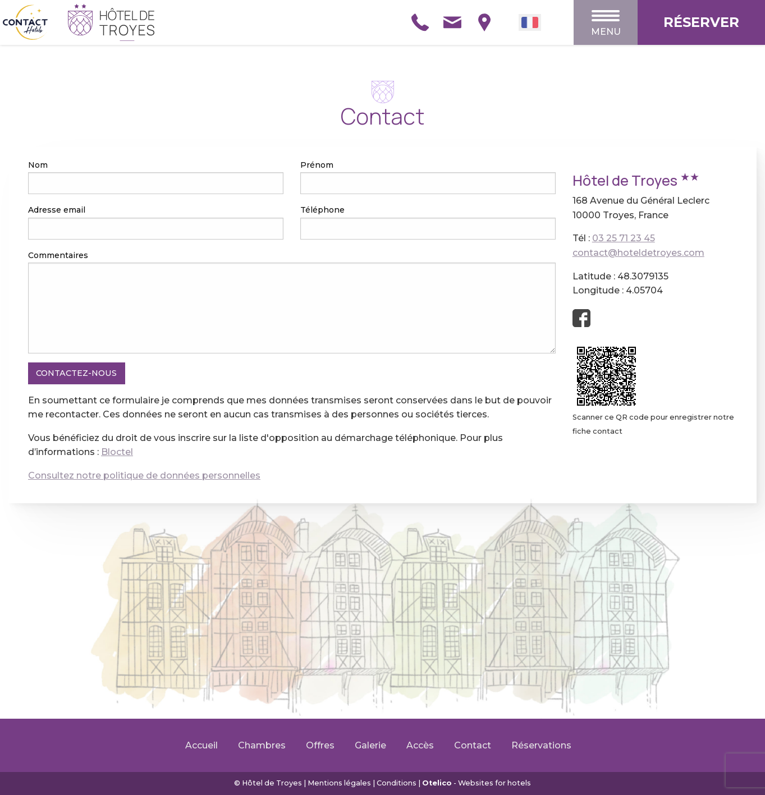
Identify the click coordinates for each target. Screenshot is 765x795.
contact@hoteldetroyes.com (638, 252)
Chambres (262, 745)
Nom (38, 165)
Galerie (370, 745)
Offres (320, 745)
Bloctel (117, 452)
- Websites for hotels (476, 783)
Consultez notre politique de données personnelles (144, 475)
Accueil (201, 745)
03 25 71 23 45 (623, 238)
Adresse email (56, 210)
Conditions (396, 783)
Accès (420, 745)
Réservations (541, 745)
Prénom (316, 165)
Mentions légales (339, 783)
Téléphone (322, 210)
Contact (472, 745)
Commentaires (58, 255)
